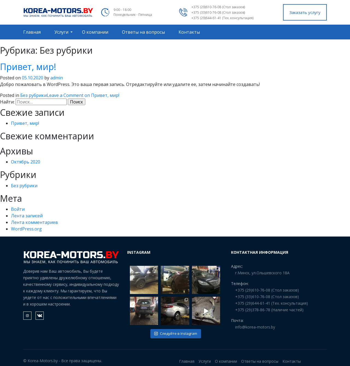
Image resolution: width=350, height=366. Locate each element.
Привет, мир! (28, 67)
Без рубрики (33, 95)
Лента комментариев (34, 222)
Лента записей (27, 216)
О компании (95, 32)
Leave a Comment (83, 95)
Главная (32, 32)
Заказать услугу (304, 12)
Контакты (189, 32)
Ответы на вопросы (143, 32)
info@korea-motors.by (255, 327)
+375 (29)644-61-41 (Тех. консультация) (222, 18)
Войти (18, 209)
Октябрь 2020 (25, 162)
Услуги (61, 32)
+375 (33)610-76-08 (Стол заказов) (218, 12)
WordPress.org (26, 229)
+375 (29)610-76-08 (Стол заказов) (218, 7)
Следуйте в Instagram (175, 333)
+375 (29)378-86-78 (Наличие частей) (269, 309)
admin (56, 78)
